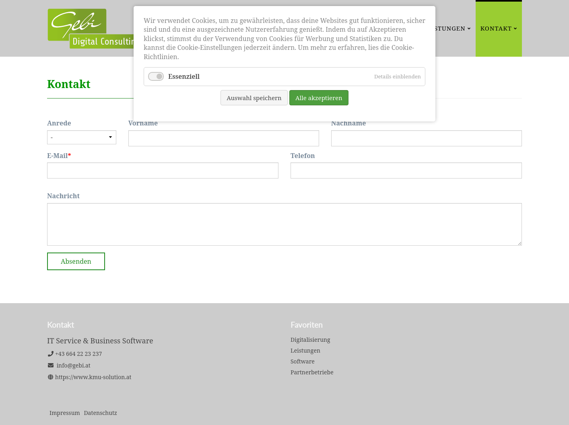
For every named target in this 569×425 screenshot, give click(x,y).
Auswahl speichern (254, 98)
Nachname (348, 123)
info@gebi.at (74, 365)
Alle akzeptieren (318, 98)
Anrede (59, 123)
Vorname (143, 123)
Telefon (303, 155)
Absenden (76, 261)
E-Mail (64, 155)
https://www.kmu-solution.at (93, 377)
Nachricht (63, 195)
